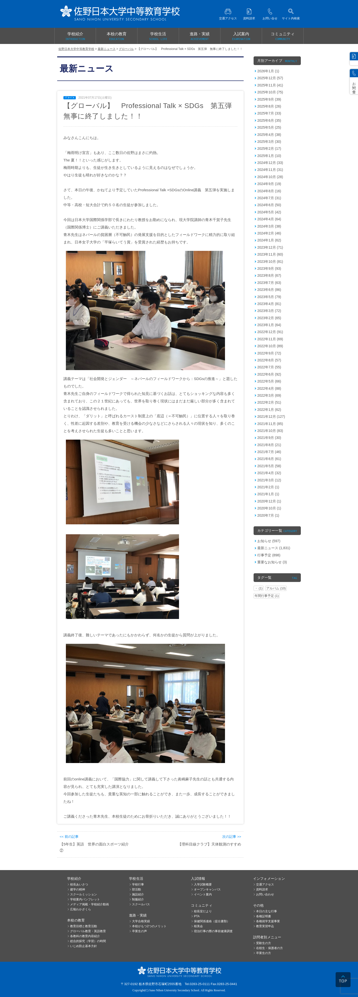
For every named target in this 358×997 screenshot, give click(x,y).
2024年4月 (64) (269, 219)
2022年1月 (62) (269, 410)
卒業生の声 (139, 931)
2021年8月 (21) (269, 445)
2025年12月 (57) (270, 78)
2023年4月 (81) (269, 304)
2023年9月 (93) (269, 268)
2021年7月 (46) (269, 452)
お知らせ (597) (268, 541)
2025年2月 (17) (269, 149)
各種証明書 (263, 916)
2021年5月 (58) (269, 466)
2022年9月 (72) (269, 353)
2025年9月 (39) (269, 99)
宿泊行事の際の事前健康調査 (213, 931)
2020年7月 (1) (268, 515)
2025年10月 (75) (270, 92)
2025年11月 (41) (270, 85)
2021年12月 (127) (271, 417)
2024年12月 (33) (270, 163)
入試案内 (241, 36)
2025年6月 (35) (269, 120)
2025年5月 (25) (269, 127)
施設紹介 (138, 894)
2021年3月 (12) (269, 480)
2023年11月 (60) (270, 254)
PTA (196, 916)
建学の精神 (77, 889)
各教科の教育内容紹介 (85, 936)
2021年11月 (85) (270, 424)
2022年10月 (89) (270, 346)
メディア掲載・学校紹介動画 (89, 904)
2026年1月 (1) (268, 71)
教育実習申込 (265, 926)
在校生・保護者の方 (269, 948)
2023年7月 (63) (269, 283)
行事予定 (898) (268, 555)
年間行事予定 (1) (267, 596)
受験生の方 (263, 943)
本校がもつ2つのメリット (149, 926)
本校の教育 (116, 36)
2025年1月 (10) (269, 156)
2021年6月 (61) (269, 459)
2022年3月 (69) (269, 395)
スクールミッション (83, 894)
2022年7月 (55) (269, 367)
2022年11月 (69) (270, 339)
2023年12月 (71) (270, 247)
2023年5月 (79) (269, 297)
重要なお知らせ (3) (272, 562)
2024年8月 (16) (269, 191)
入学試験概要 (203, 884)
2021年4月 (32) (269, 473)
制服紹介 (138, 899)
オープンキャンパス (207, 889)
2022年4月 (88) (269, 388)
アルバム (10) (276, 588)
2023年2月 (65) (269, 318)
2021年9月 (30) (269, 438)
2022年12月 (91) (270, 332)
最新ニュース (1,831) (273, 548)
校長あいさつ (79, 884)
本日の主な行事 (266, 911)
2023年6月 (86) (269, 290)
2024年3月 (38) (269, 226)
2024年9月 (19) (269, 184)
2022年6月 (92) (269, 374)
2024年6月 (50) (269, 205)
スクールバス (141, 904)
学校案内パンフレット (85, 899)
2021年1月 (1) (268, 494)
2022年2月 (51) (269, 402)
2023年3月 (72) (269, 311)
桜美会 (198, 926)
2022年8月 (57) (269, 360)
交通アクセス (265, 884)
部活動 (136, 889)
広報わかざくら (80, 909)
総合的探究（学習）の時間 (88, 941)
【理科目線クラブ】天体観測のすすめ (209, 844)
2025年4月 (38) (269, 135)
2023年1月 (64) (269, 325)
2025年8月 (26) (269, 106)
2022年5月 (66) (269, 381)
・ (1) (259, 588)
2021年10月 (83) (270, 431)
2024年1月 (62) (269, 240)
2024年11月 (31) (270, 170)
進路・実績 (199, 36)
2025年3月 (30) (269, 142)
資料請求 (262, 889)
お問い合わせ (265, 894)
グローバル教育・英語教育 (88, 931)
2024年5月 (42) (269, 212)
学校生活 (158, 36)
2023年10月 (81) (270, 262)
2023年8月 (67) (269, 275)
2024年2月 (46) (269, 233)
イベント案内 (203, 894)
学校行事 (138, 884)
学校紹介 (75, 36)
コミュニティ (282, 36)
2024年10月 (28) (270, 177)
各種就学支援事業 (268, 921)
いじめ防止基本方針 (83, 946)
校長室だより (203, 911)
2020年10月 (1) (269, 508)
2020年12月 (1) (269, 501)
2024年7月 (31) (269, 198)
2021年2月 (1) (268, 487)
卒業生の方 (263, 953)
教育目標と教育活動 (83, 926)
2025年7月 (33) (269, 113)
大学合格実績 (141, 921)
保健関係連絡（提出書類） (212, 921)
